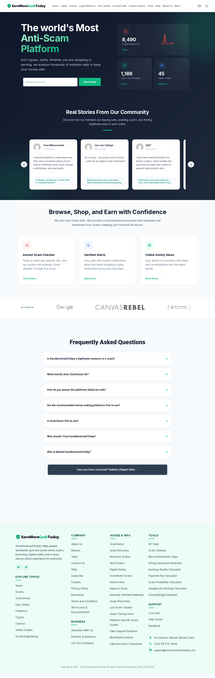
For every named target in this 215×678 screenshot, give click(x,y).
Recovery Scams (120, 556)
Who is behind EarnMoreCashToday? (69, 451)
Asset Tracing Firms (122, 613)
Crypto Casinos (137, 5)
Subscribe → (91, 278)
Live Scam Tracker (121, 607)
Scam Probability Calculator (165, 582)
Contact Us (78, 563)
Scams (73, 5)
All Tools (154, 544)
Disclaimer (77, 594)
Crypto (20, 617)
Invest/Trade (119, 5)
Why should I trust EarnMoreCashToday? (71, 436)
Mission (75, 550)
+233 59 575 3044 (165, 643)
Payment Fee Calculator (163, 575)
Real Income (117, 582)
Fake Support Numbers (123, 631)
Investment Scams (121, 575)
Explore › (163, 84)
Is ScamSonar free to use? (63, 420)
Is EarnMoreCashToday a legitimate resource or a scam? (81, 358)
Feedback (154, 625)
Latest (64, 5)
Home (55, 5)
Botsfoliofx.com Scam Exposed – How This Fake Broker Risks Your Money (154, 181)
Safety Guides (24, 630)
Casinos (20, 623)
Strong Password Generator (165, 563)
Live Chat (154, 613)
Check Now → (31, 278)
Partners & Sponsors (83, 636)
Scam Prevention (120, 601)
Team (74, 556)
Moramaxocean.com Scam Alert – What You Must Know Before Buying (104, 181)
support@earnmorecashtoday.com (174, 650)
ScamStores (23, 598)
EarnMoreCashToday (96, 667)
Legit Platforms (87, 5)
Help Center (156, 619)
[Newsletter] (199, 6)
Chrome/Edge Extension (163, 594)
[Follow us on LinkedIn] (26, 567)
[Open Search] (207, 6)
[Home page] (26, 6)
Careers (76, 582)
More (177, 5)
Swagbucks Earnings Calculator (168, 588)
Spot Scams (117, 563)
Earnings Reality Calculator (165, 569)
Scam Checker (157, 550)
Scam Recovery (119, 550)
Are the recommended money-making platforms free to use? (83, 405)
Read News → (153, 278)
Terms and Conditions (84, 601)
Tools (150, 5)
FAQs (74, 569)
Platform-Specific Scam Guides (124, 622)
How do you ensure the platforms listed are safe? (76, 389)
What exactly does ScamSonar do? (68, 374)
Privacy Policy (79, 588)
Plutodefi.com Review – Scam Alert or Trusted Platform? (52, 181)
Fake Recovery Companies (126, 643)
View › (125, 49)
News (19, 585)
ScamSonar (117, 544)
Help (158, 5)
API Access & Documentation (80, 610)
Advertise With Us (82, 630)
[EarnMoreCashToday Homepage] (39, 537)
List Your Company (82, 643)
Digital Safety (118, 569)
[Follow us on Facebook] (19, 567)
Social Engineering (27, 636)
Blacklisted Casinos (121, 637)
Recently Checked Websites (127, 594)
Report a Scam (119, 588)
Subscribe (77, 575)
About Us (167, 5)
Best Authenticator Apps (163, 556)
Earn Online (104, 5)
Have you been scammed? (107, 469)
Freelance (21, 610)
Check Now (89, 82)
